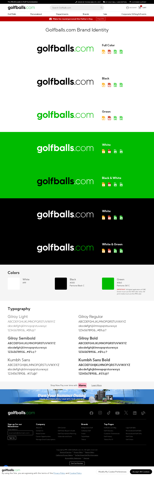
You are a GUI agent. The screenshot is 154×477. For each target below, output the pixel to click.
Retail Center (40, 433)
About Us (39, 428)
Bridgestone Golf (87, 428)
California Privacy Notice (64, 455)
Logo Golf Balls (131, 428)
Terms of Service (65, 452)
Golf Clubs (129, 436)
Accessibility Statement (73, 458)
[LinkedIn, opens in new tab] (135, 413)
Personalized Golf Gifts (134, 433)
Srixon (83, 433)
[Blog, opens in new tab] (143, 413)
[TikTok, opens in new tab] (109, 413)
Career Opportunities (43, 436)
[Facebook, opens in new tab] (91, 413)
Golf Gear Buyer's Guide (66, 431)
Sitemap (86, 458)
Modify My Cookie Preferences (112, 472)
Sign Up (12, 438)
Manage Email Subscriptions (45, 439)
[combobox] (77, 7)
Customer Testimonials (112, 433)
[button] (101, 7)
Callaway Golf (86, 431)
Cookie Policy (76, 473)
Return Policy (89, 452)
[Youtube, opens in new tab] (117, 413)
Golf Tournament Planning (67, 433)
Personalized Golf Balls (133, 431)
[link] (131, 8)
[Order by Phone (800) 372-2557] (88, 1)
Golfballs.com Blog (110, 428)
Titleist (83, 439)
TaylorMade (85, 436)
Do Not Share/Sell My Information (86, 455)
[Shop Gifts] (77, 19)
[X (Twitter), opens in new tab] (126, 413)
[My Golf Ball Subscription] (115, 1)
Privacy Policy (59, 473)
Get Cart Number (77, 463)
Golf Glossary (108, 431)
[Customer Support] (137, 1)
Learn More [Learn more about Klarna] (97, 385)
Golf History (108, 436)
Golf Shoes (129, 439)
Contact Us (39, 431)
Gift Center (62, 428)
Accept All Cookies (141, 472)
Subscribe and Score (65, 436)
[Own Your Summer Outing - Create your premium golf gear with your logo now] (77, 396)
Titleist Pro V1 (108, 439)
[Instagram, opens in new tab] (100, 413)
